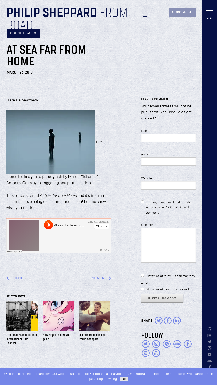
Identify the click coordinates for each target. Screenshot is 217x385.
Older (19, 278)
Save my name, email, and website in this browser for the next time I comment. (168, 207)
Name (146, 130)
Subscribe (182, 12)
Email (145, 154)
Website (146, 178)
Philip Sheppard (51, 13)
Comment (148, 224)
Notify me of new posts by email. (167, 289)
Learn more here (173, 373)
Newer (101, 278)
